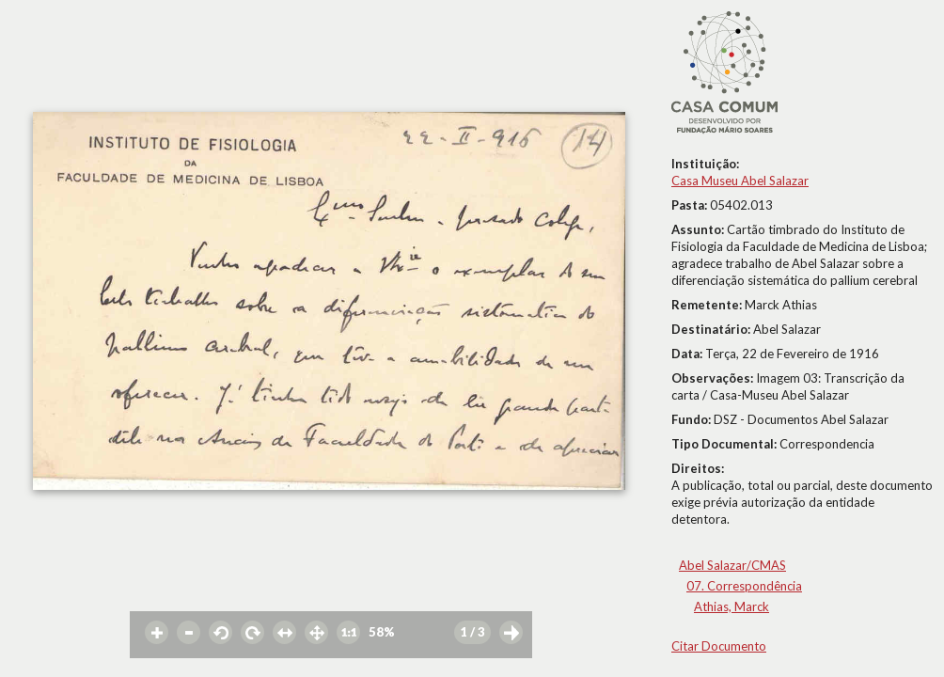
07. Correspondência (744, 585)
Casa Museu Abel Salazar (740, 180)
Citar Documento (718, 645)
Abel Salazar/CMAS (732, 565)
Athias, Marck (731, 606)
